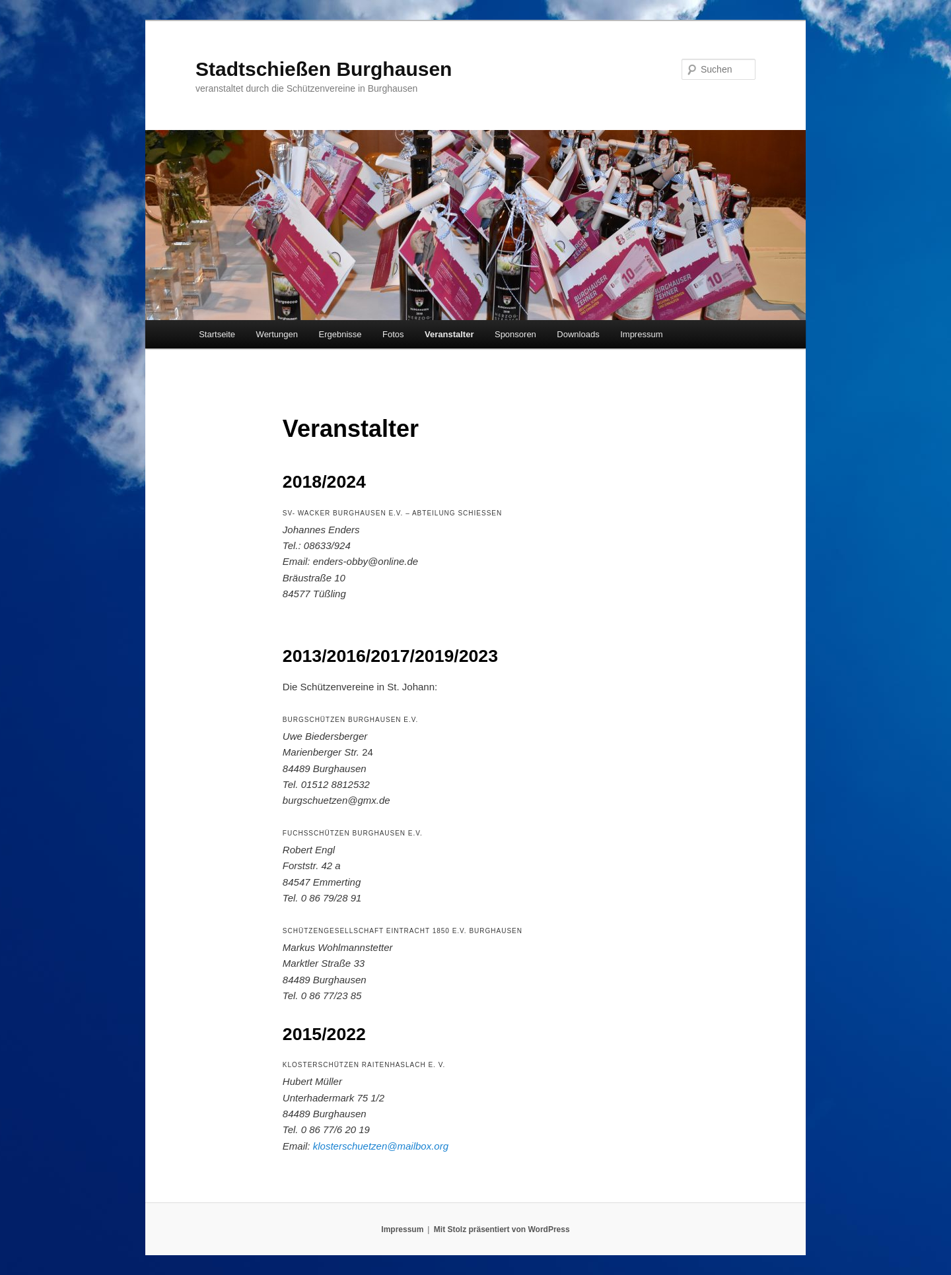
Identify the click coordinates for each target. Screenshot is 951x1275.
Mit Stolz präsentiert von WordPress (502, 1229)
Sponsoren (515, 334)
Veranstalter (449, 334)
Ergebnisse (339, 334)
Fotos (393, 334)
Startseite (217, 334)
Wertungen (277, 334)
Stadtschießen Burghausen (323, 69)
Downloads (578, 334)
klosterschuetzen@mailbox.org (380, 1146)
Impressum (641, 334)
